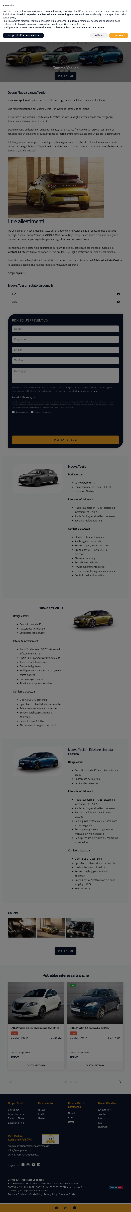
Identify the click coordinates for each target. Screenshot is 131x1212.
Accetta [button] (118, 35)
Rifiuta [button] (99, 35)
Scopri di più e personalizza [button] (23, 35)
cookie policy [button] (9, 17)
